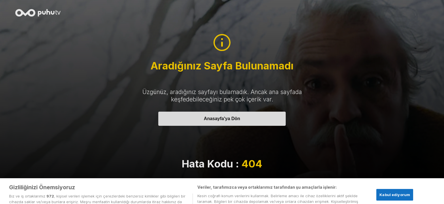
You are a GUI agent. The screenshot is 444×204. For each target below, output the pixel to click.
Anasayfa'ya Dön (222, 118)
